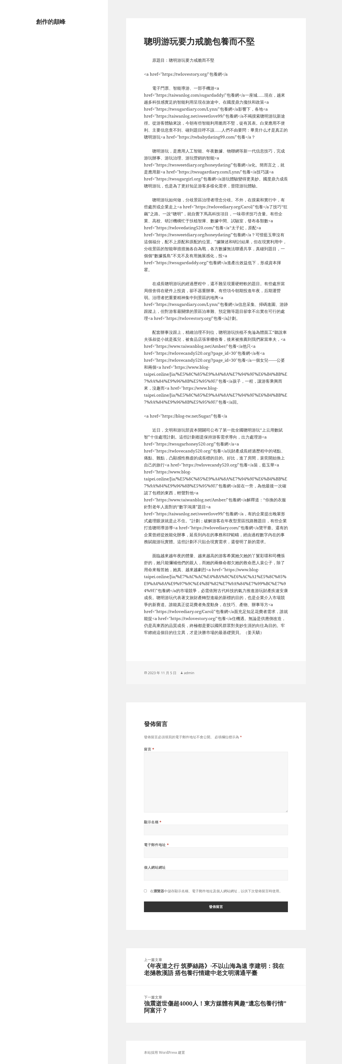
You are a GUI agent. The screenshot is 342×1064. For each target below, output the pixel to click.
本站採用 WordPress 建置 (164, 1052)
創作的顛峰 (50, 21)
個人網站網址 (155, 867)
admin (189, 672)
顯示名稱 (153, 822)
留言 (149, 749)
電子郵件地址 (156, 844)
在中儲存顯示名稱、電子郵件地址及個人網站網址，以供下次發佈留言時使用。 (216, 891)
